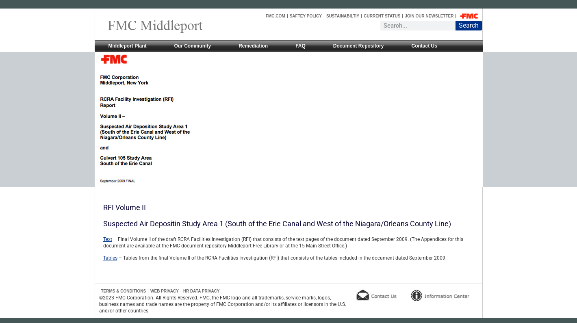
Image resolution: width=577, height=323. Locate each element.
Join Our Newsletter (429, 16)
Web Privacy (164, 291)
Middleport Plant (127, 46)
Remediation (253, 46)
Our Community (192, 46)
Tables (110, 258)
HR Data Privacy (201, 291)
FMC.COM (275, 16)
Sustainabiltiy (342, 16)
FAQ (300, 46)
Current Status (382, 16)
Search (469, 25)
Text (107, 239)
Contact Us (424, 46)
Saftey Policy (306, 16)
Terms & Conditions (123, 291)
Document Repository (358, 46)
